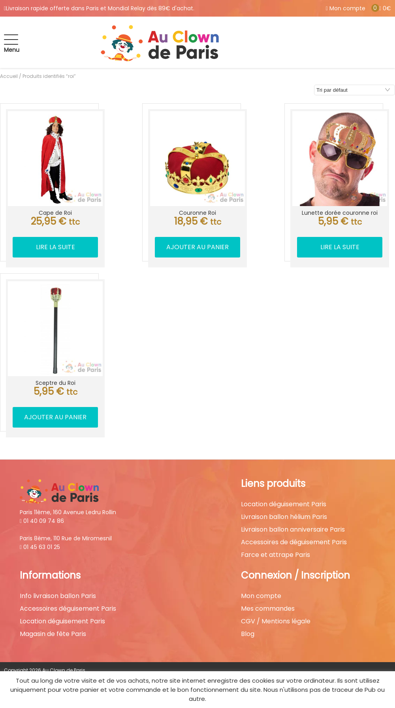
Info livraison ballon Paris (58, 596)
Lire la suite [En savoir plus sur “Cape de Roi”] (55, 247)
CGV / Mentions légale (275, 621)
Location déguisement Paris (283, 504)
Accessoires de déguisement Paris (294, 542)
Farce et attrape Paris (275, 555)
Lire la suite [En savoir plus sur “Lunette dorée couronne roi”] (339, 247)
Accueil (9, 76)
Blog (247, 634)
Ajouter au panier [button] (197, 247)
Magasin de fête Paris (53, 634)
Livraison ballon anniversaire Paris (293, 529)
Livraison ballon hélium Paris (284, 517)
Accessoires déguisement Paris (68, 608)
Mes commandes (268, 608)
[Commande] (354, 90)
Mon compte (261, 596)
